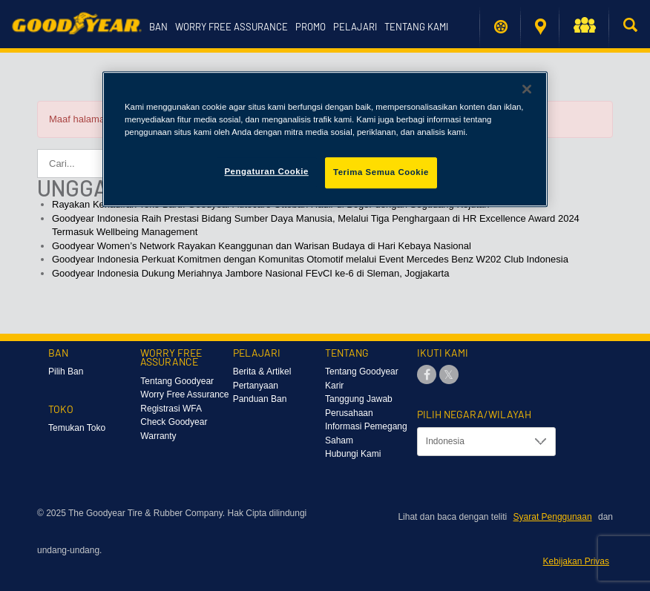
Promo (310, 27)
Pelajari (355, 27)
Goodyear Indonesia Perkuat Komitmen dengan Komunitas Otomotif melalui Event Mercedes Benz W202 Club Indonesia (310, 259)
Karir (334, 385)
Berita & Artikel (262, 371)
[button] (583, 27)
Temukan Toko (540, 27)
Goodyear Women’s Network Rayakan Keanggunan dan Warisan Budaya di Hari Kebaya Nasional (261, 245)
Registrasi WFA (171, 408)
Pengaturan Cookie (266, 171)
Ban (158, 27)
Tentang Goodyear (361, 371)
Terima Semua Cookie (381, 172)
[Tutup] (527, 89)
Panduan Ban (260, 399)
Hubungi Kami (353, 454)
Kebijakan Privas (576, 561)
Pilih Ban (65, 371)
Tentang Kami (416, 27)
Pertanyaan (255, 385)
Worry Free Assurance (231, 27)
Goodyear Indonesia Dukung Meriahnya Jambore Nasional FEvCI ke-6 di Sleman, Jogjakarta (250, 273)
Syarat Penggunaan (552, 517)
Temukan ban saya (501, 26)
